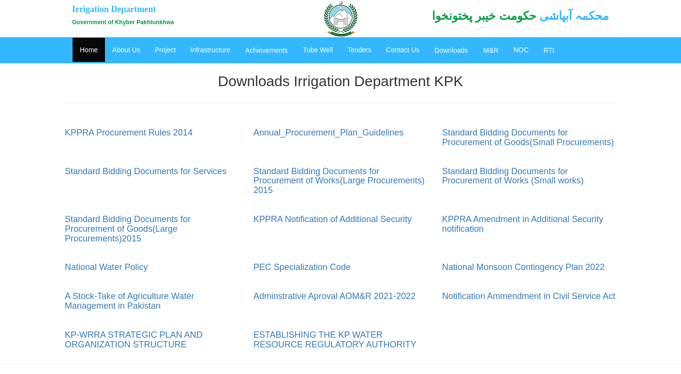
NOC (521, 50)
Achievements (266, 50)
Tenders (359, 50)
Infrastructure (210, 50)
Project (165, 50)
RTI (549, 50)
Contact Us (402, 50)
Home (89, 50)
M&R (491, 50)
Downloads (451, 50)
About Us (126, 50)
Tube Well (318, 50)
